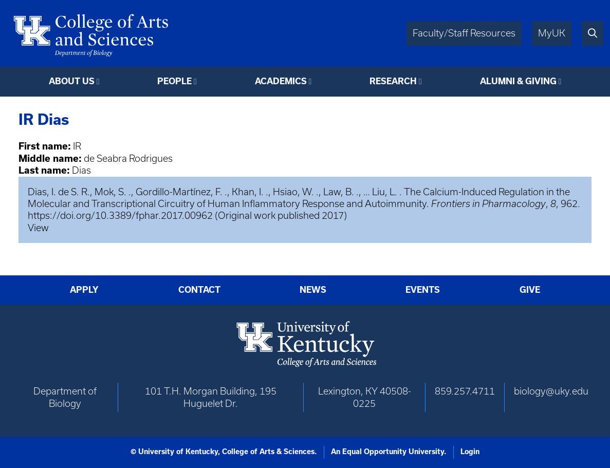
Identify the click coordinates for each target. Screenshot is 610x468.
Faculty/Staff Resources (464, 33)
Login (469, 451)
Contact (199, 289)
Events (422, 289)
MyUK (551, 33)
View (38, 227)
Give (530, 289)
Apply (84, 289)
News (313, 289)
